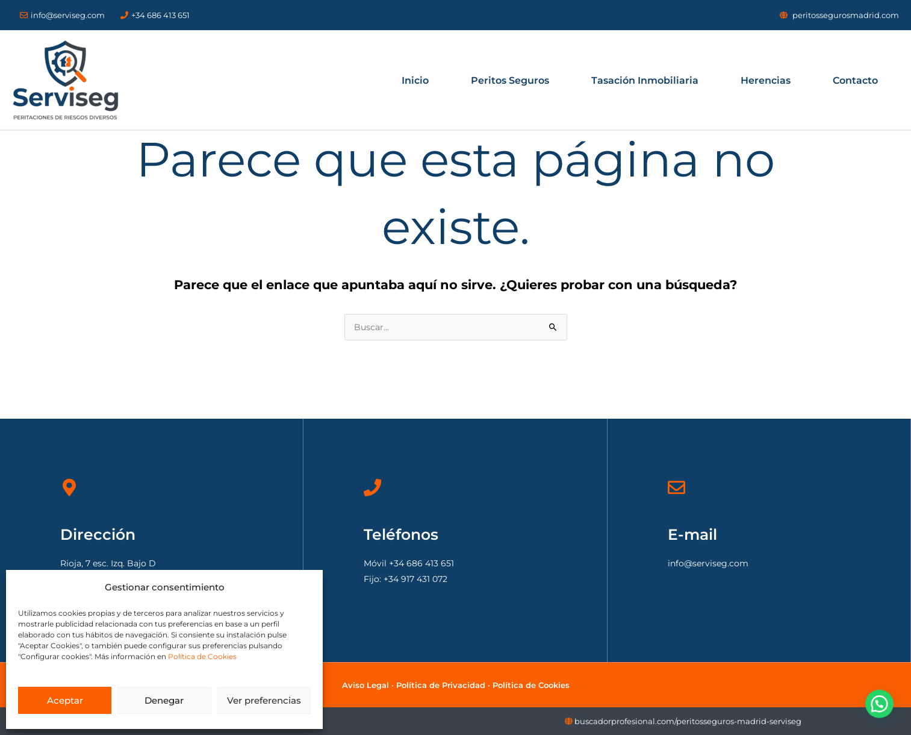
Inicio (415, 80)
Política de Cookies (202, 656)
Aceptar (65, 700)
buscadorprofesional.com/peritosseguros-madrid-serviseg (687, 721)
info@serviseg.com (62, 15)
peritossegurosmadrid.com (845, 15)
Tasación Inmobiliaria (644, 80)
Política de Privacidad (440, 685)
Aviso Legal (365, 685)
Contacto (855, 80)
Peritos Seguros (510, 80)
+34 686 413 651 (155, 15)
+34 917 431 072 (415, 579)
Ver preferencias (264, 700)
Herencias (766, 80)
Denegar (164, 700)
